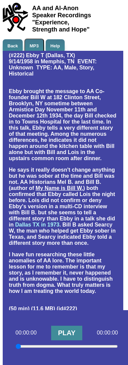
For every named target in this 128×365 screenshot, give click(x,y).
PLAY (67, 333)
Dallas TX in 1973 (37, 225)
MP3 (34, 45)
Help (55, 45)
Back (12, 45)
